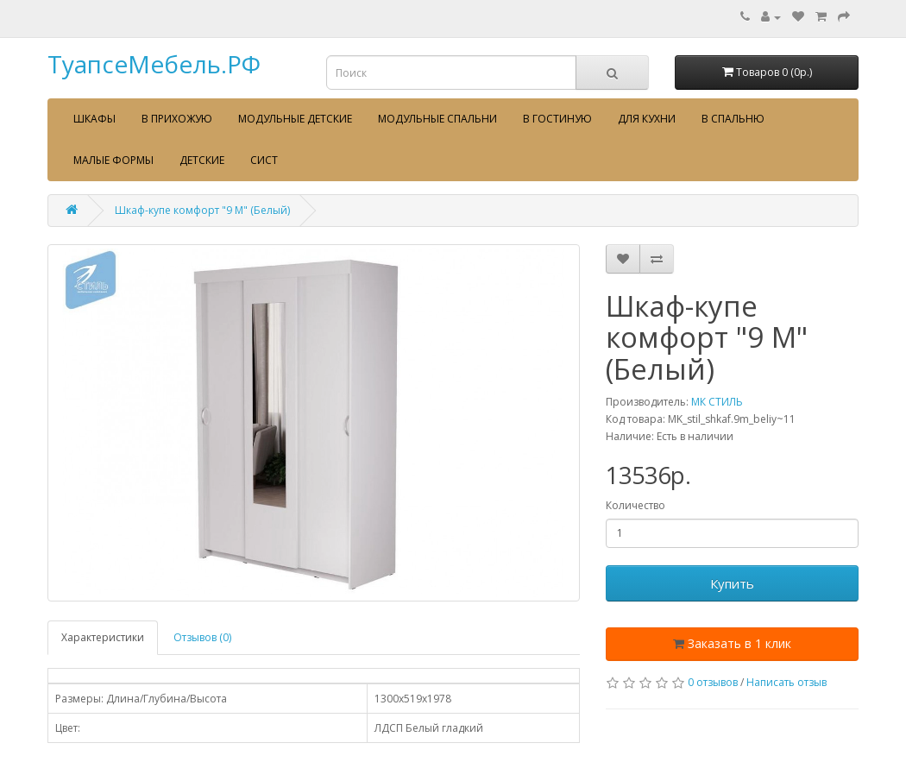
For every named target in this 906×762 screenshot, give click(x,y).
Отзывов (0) (202, 637)
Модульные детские (295, 118)
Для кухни (647, 118)
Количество (635, 505)
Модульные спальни (437, 118)
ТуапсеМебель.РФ (154, 63)
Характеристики (102, 637)
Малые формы (113, 160)
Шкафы (94, 118)
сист (264, 160)
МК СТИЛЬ (717, 401)
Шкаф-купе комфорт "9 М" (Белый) (202, 210)
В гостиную (557, 118)
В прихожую (177, 118)
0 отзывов (713, 682)
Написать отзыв (786, 682)
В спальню (733, 118)
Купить (732, 583)
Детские (201, 160)
